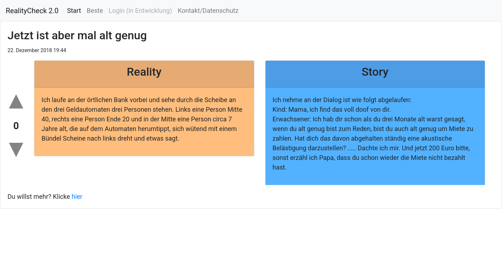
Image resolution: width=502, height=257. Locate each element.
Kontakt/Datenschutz (208, 10)
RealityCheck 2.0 (32, 10)
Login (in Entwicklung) (140, 10)
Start (74, 10)
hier (77, 196)
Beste (95, 10)
